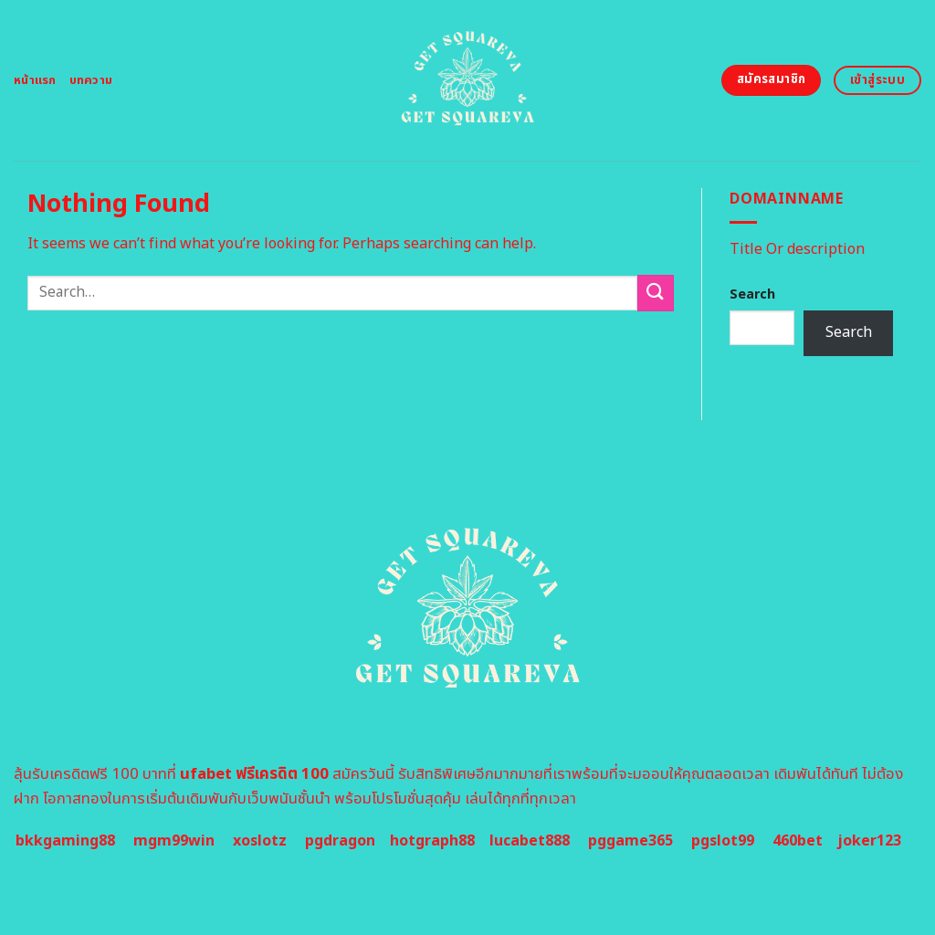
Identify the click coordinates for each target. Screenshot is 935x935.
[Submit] (655, 292)
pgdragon (340, 841)
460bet (797, 841)
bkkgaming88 (65, 841)
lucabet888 (529, 841)
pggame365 (630, 841)
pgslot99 (722, 841)
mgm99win (174, 841)
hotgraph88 (432, 841)
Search (752, 294)
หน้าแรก (35, 80)
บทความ (91, 80)
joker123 (869, 841)
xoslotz (260, 841)
